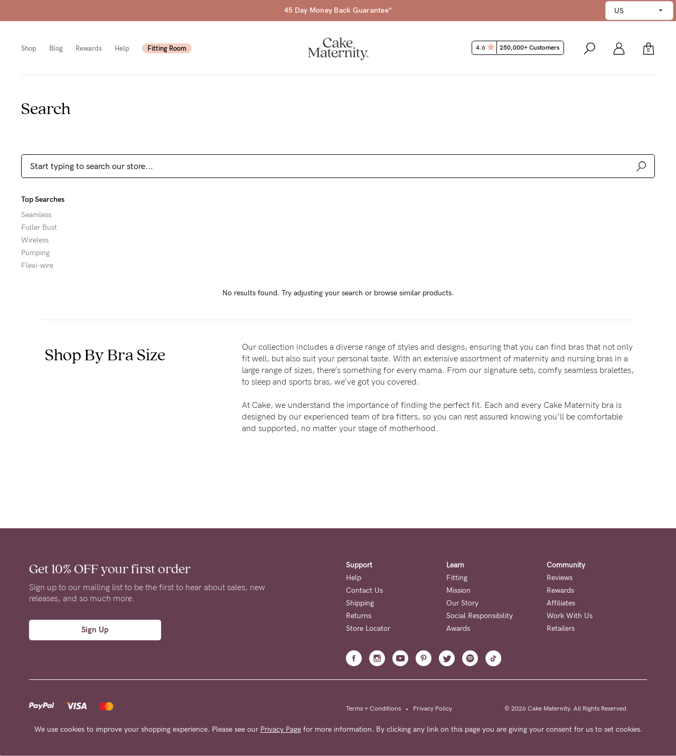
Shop (28, 48)
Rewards (89, 48)
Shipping (360, 603)
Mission (458, 590)
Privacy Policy (432, 708)
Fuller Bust (39, 227)
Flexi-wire (37, 266)
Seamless (36, 215)
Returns (358, 615)
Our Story (462, 603)
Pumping (35, 253)
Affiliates (561, 603)
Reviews (559, 577)
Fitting (456, 577)
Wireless (35, 240)
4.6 (519, 47)
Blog (56, 48)
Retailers (561, 628)
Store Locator (368, 628)
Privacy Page (280, 729)
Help (122, 48)
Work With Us (570, 615)
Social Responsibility (479, 615)
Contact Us (364, 590)
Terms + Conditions (373, 708)
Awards (458, 628)
